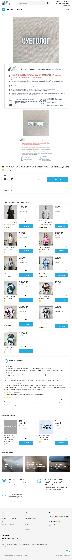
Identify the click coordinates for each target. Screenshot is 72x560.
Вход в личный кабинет (9, 518)
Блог (3, 521)
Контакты (28, 529)
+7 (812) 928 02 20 (63, 1)
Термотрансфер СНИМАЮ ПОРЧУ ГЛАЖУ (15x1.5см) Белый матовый (9, 438)
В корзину (58, 179)
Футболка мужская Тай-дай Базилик (9, 322)
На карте (5, 546)
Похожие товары (8, 415)
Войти (68, 9)
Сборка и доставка (31, 518)
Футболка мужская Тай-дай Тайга (9, 297)
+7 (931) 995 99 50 (63, 3)
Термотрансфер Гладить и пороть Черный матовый (44, 437)
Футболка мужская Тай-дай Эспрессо (44, 297)
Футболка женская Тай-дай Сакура (9, 248)
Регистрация (5, 516)
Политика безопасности (9, 524)
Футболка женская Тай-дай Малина (44, 248)
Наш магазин (66, 5)
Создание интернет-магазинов (11, 555)
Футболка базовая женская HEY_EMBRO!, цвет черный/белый (10, 222)
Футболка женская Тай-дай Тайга (9, 348)
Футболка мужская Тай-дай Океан (44, 273)
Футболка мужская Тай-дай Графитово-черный (45, 323)
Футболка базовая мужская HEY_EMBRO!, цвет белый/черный (45, 222)
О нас (27, 521)
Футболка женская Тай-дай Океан (9, 273)
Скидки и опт (29, 527)
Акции (27, 524)
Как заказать (29, 516)
